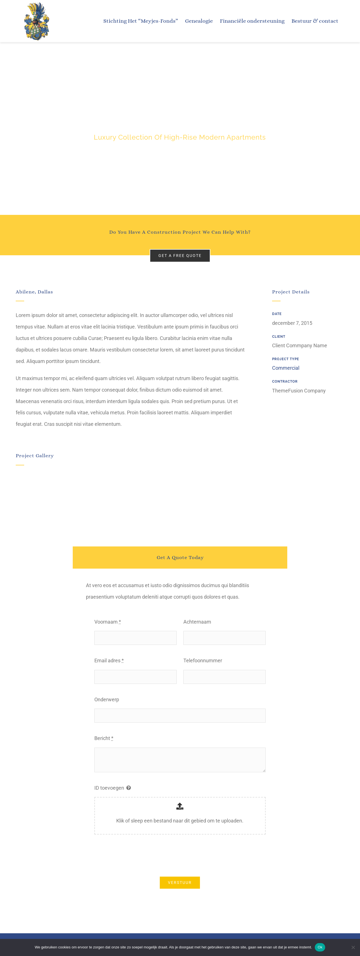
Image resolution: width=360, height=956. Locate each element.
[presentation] (137, 856)
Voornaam (107, 622)
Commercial (285, 368)
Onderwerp (106, 699)
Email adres (109, 660)
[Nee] (353, 947)
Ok (320, 947)
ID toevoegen (109, 788)
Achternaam (197, 622)
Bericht (103, 738)
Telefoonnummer (202, 660)
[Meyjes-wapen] (36, 3)
